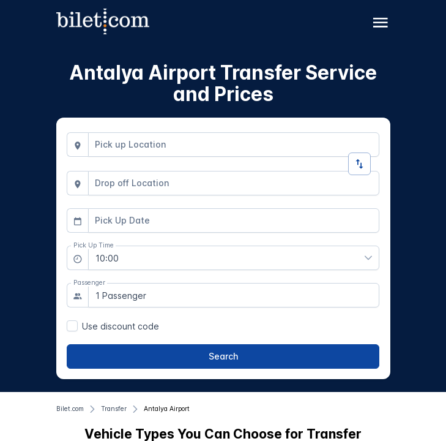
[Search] (223, 356)
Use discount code (120, 326)
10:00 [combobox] (107, 258)
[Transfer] (114, 409)
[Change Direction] (359, 164)
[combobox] (233, 144)
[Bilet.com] (70, 409)
